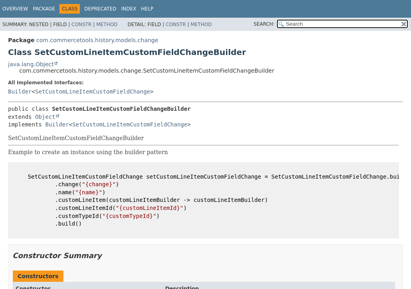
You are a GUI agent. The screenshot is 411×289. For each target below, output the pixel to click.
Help (147, 9)
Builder (20, 91)
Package (44, 9)
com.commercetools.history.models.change (97, 40)
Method (107, 24)
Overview (15, 9)
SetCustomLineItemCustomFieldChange (92, 91)
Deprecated (100, 9)
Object (45, 117)
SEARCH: (264, 24)
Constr (81, 24)
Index (128, 9)
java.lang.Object (31, 64)
